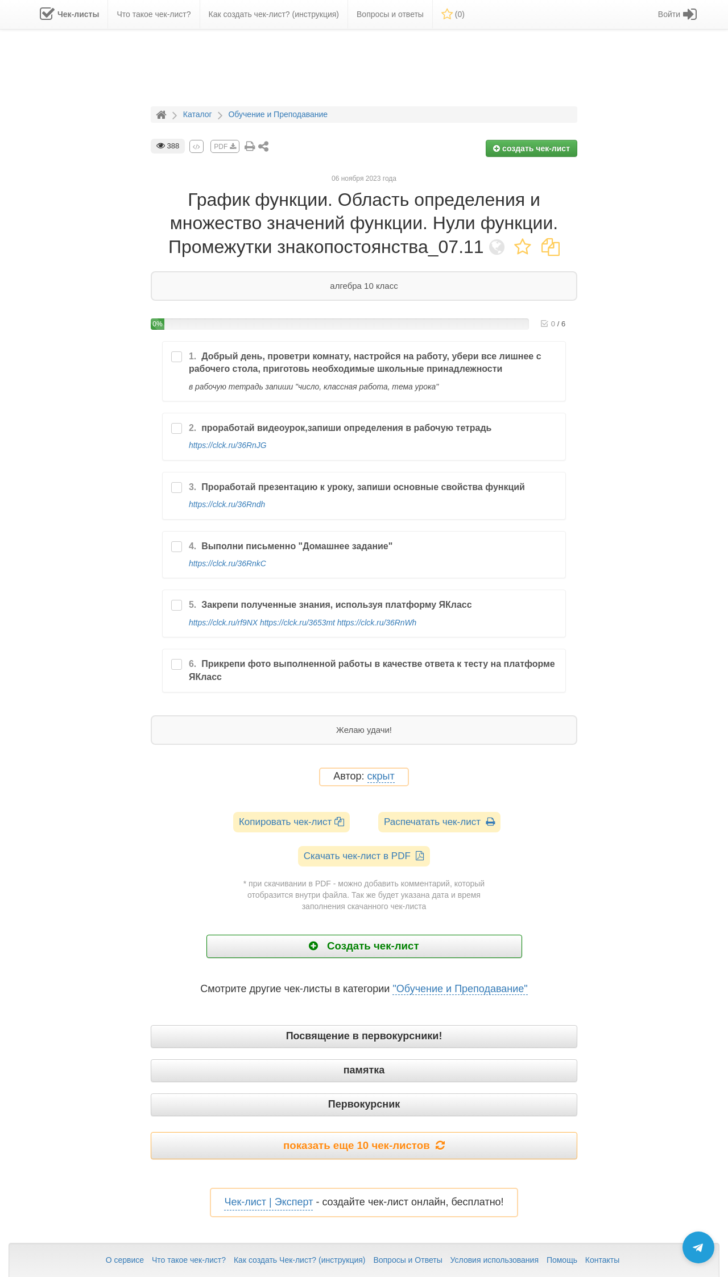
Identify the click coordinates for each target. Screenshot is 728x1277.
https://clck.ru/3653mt (297, 622)
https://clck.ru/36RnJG (228, 445)
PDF (224, 147)
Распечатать (439, 821)
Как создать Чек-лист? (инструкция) (300, 1259)
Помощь (562, 1259)
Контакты (602, 1259)
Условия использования (494, 1259)
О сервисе (125, 1259)
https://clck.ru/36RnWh (377, 622)
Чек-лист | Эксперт (268, 1202)
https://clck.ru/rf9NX (223, 622)
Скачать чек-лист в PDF (364, 856)
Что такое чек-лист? (189, 1259)
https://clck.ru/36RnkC (227, 563)
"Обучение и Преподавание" (459, 988)
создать (531, 148)
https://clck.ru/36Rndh (227, 504)
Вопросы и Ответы (407, 1259)
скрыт (381, 776)
